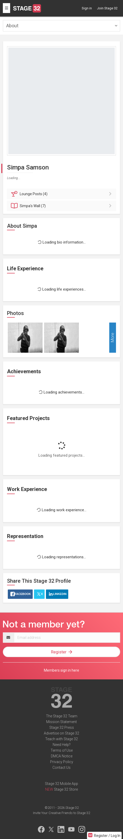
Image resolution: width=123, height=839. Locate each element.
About (12, 25)
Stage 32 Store (66, 789)
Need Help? (62, 745)
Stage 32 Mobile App (61, 784)
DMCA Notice (61, 756)
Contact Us (61, 767)
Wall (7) (62, 206)
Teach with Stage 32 (61, 739)
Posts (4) (62, 194)
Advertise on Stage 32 (61, 733)
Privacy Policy (61, 762)
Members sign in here (61, 670)
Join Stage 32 (107, 8)
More (112, 338)
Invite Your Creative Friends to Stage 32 (61, 813)
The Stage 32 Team (61, 716)
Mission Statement (61, 722)
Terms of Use (62, 750)
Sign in (87, 8)
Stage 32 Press (61, 727)
